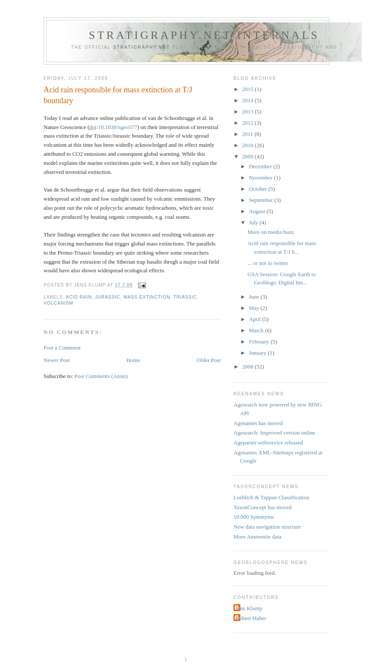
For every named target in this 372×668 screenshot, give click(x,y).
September (261, 200)
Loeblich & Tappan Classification (271, 497)
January (258, 353)
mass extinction (146, 297)
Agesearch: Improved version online (274, 432)
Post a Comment (62, 347)
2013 (248, 111)
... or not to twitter (267, 263)
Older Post (209, 360)
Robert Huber (251, 618)
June (255, 296)
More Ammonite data (257, 536)
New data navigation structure (267, 526)
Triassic (185, 297)
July (254, 222)
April (255, 319)
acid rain (78, 297)
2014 (248, 100)
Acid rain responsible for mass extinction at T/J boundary (118, 95)
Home (133, 360)
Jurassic (107, 297)
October (258, 189)
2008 (248, 366)
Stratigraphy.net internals (204, 35)
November (261, 177)
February (260, 341)
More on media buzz (270, 232)
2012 (248, 123)
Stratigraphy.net (141, 47)
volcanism (58, 303)
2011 (248, 134)
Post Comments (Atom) (101, 376)
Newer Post (56, 360)
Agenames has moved (258, 423)
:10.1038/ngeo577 (113, 127)
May (255, 308)
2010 (248, 145)
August (258, 211)
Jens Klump (249, 608)
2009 (248, 156)
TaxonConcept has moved (262, 507)
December (261, 166)
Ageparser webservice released (268, 442)
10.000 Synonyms (253, 517)
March (257, 330)
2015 (248, 89)
